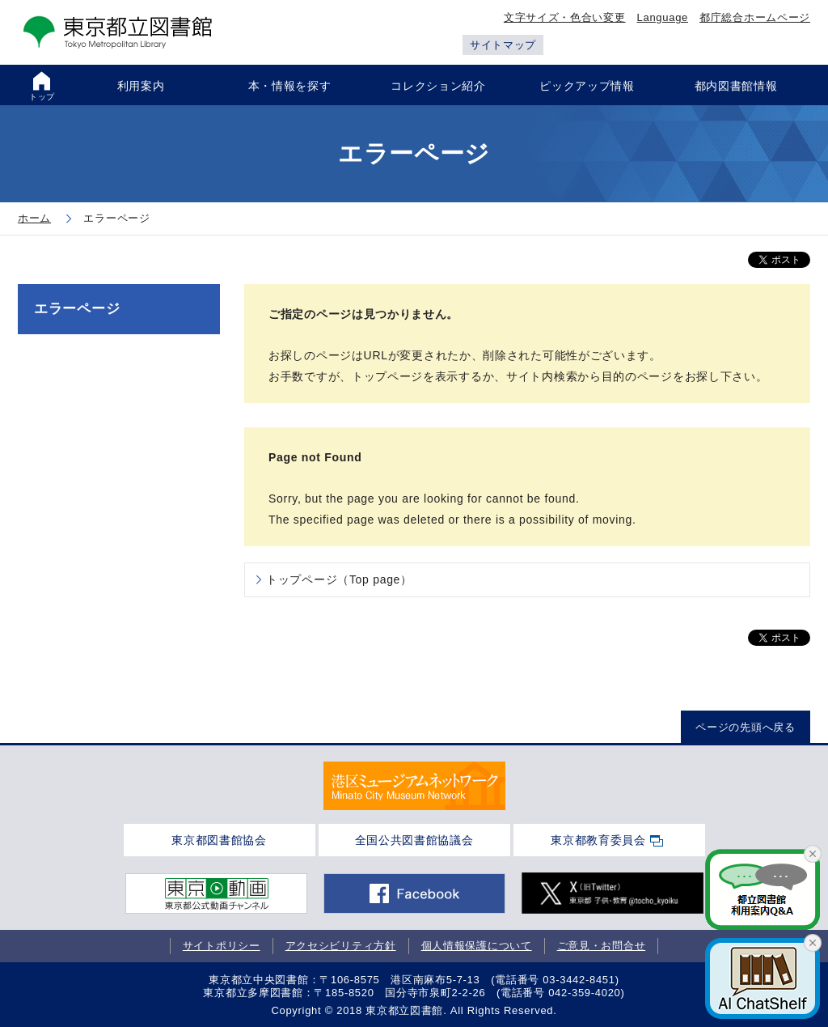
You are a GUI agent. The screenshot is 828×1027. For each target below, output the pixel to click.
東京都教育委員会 (598, 840)
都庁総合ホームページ (754, 17)
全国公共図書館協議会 (414, 840)
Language (662, 17)
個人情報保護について (476, 946)
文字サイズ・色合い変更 (565, 17)
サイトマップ (503, 45)
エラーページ (77, 308)
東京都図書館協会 (219, 840)
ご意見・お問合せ (601, 946)
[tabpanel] (414, 786)
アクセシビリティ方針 (340, 946)
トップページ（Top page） (339, 579)
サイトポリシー (221, 946)
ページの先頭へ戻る (745, 727)
